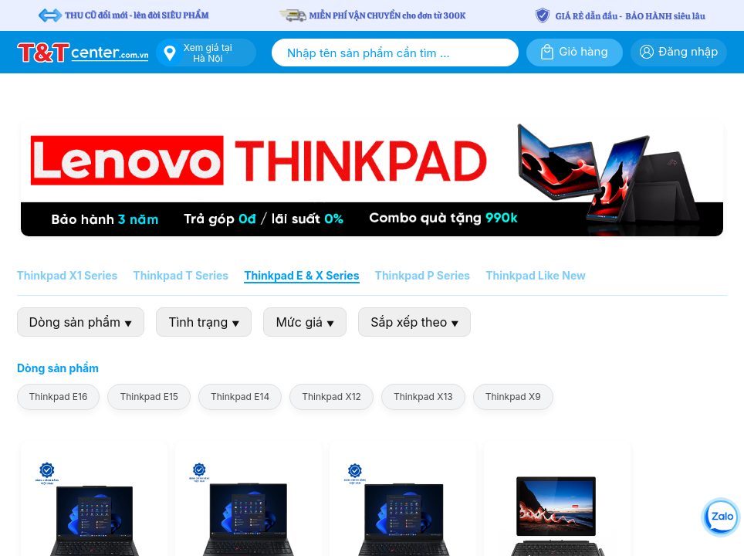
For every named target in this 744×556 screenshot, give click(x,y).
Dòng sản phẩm (81, 322)
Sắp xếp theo (415, 322)
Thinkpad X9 (513, 396)
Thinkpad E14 (240, 396)
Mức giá (305, 322)
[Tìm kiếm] (503, 52)
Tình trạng (204, 322)
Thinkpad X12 (332, 396)
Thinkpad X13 (423, 396)
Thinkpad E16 (58, 396)
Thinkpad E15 (149, 396)
